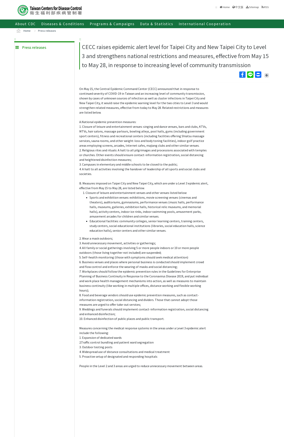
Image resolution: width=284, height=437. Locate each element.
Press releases (47, 30)
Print (258, 74)
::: (15, 39)
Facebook (242, 74)
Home (226, 7)
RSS (266, 7)
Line (250, 74)
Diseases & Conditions (62, 23)
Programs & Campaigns (112, 23)
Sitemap (254, 7)
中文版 (239, 7)
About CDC (25, 23)
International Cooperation (205, 23)
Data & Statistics (156, 23)
